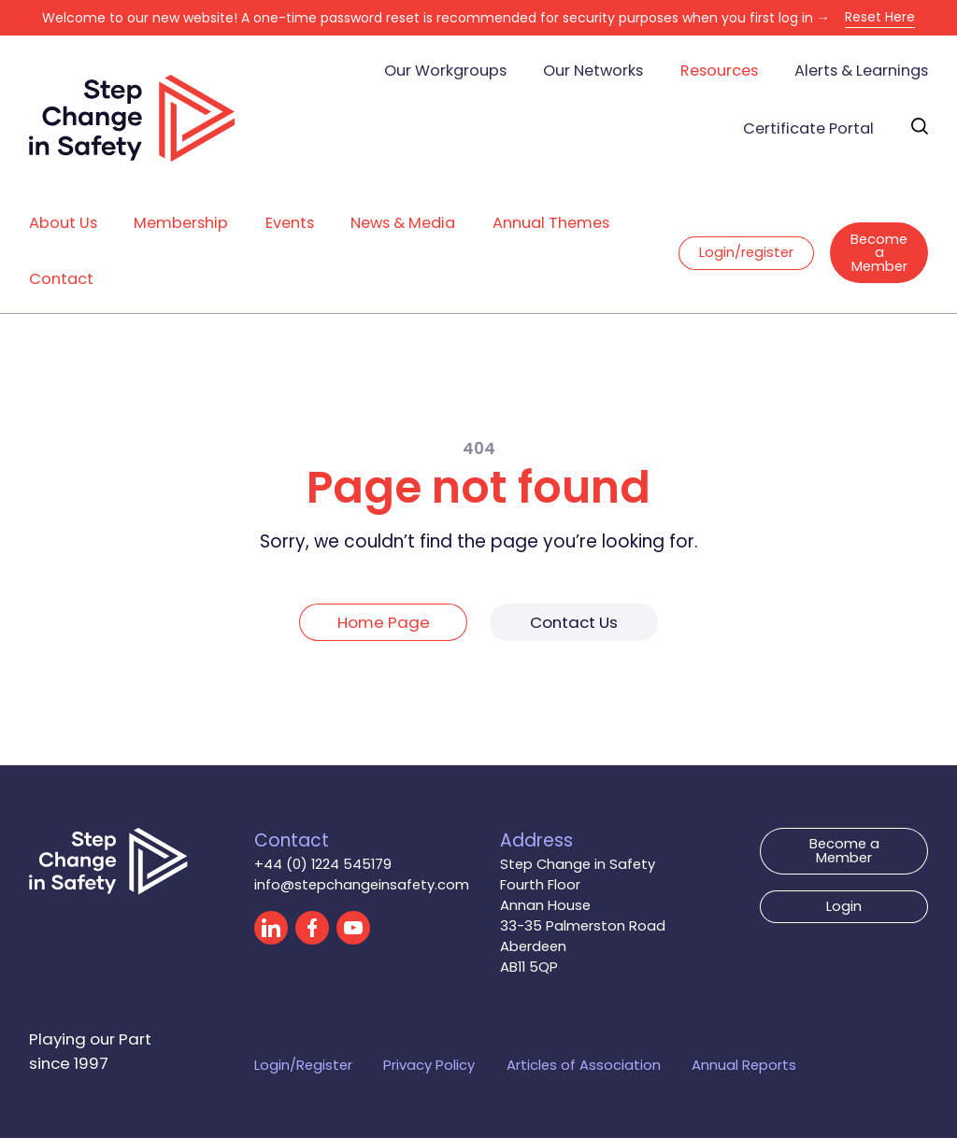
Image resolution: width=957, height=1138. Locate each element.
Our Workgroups (445, 70)
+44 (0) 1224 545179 (323, 864)
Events (289, 223)
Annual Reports (744, 1064)
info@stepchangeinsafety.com (361, 884)
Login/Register (303, 1064)
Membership (181, 223)
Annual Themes (551, 223)
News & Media (402, 223)
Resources (719, 70)
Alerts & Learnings (861, 70)
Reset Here (880, 16)
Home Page (383, 622)
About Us (63, 223)
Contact (61, 279)
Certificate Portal (808, 128)
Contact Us (574, 622)
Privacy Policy (429, 1064)
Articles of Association (584, 1064)
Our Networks (593, 70)
